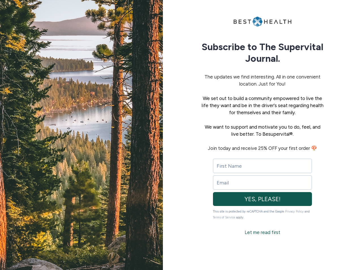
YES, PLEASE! (263, 199)
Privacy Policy (294, 211)
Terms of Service (224, 217)
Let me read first (262, 232)
